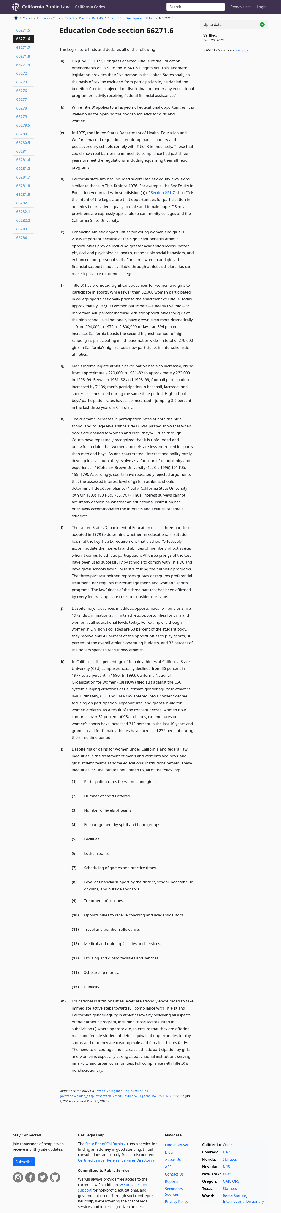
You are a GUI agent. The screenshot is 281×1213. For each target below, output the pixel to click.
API (168, 1166)
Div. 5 (83, 18)
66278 (21, 108)
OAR (226, 1181)
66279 (21, 116)
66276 (21, 90)
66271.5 (23, 30)
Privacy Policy (176, 1201)
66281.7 (23, 177)
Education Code (48, 18)
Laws (227, 1173)
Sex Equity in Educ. (140, 18)
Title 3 (69, 18)
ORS (235, 1181)
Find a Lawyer (177, 1144)
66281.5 (23, 168)
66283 (21, 229)
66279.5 (23, 125)
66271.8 (23, 56)
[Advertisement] (234, 131)
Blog (169, 1152)
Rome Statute (234, 1195)
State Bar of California (104, 1143)
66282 (21, 203)
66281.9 (23, 194)
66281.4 (23, 159)
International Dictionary (243, 1201)
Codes (27, 18)
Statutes (230, 1159)
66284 (21, 237)
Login (262, 6)
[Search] (195, 7)
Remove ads (240, 6)
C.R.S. (227, 1151)
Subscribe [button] (24, 1161)
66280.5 (23, 142)
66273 (21, 82)
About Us (173, 1159)
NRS (226, 1166)
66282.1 (23, 211)
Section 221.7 (163, 192)
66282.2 (23, 220)
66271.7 (23, 47)
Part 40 (97, 18)
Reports (172, 1181)
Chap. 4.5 (115, 18)
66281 (21, 151)
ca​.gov (241, 50)
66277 (21, 99)
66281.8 (23, 185)
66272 (21, 73)
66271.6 (23, 38)
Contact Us (174, 1174)
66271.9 (23, 64)
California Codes (90, 6)
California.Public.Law (46, 7)
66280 (21, 133)
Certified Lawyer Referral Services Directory (115, 1160)
